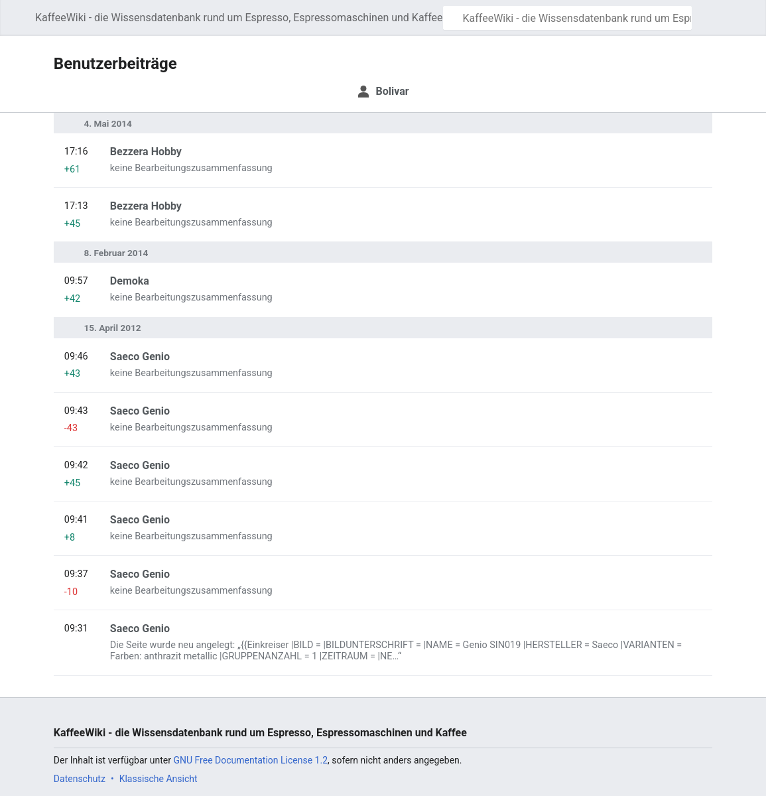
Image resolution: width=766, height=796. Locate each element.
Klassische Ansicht (158, 778)
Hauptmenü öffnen (21, 24)
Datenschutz (79, 778)
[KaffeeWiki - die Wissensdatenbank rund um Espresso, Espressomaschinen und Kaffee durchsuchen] (567, 18)
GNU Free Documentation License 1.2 (250, 760)
